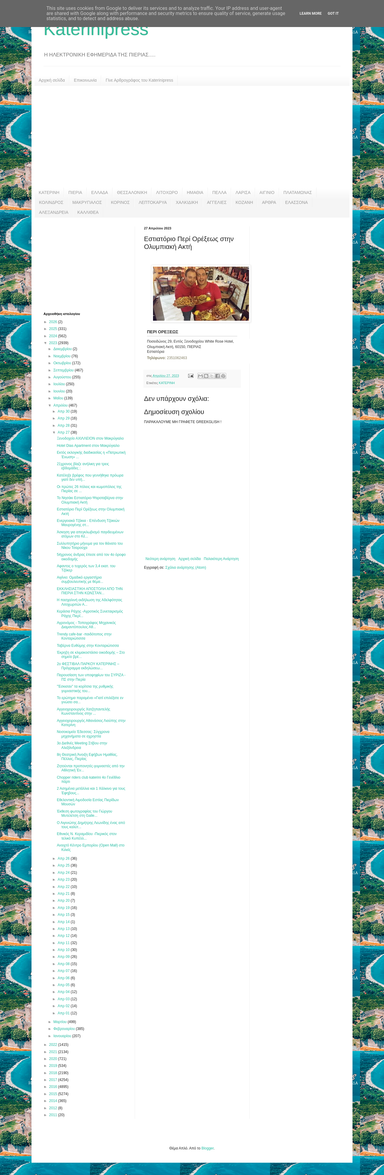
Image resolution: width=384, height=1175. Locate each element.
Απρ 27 (64, 432)
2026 (53, 322)
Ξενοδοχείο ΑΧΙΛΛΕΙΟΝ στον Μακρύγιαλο (90, 438)
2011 (53, 1115)
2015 (53, 1094)
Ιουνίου (59, 391)
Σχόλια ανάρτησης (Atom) (185, 567)
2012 (53, 1108)
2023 (53, 343)
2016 (53, 1087)
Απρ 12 (64, 936)
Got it (333, 13)
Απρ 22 (64, 887)
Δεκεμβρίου (63, 349)
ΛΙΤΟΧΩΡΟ (167, 192)
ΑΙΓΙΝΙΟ (267, 192)
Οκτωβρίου (62, 363)
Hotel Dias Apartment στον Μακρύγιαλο (88, 446)
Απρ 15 (64, 915)
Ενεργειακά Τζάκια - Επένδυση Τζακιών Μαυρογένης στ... (88, 523)
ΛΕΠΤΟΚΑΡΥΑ (153, 202)
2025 (53, 329)
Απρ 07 (64, 971)
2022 (53, 1045)
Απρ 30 (64, 411)
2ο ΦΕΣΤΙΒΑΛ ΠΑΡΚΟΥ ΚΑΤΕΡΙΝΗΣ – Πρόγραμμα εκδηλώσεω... (88, 666)
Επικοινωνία (85, 80)
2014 (53, 1101)
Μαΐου (58, 398)
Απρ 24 (64, 873)
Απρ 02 (64, 1006)
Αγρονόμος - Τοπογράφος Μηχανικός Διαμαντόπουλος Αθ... (86, 625)
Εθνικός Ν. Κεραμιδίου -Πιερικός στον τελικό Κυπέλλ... (86, 836)
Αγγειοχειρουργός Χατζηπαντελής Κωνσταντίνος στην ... (83, 711)
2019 (53, 1066)
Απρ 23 (64, 879)
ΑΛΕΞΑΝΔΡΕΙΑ (53, 212)
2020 (53, 1059)
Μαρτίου (60, 1022)
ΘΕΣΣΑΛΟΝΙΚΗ (132, 192)
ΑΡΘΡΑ (269, 202)
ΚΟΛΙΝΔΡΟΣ (51, 202)
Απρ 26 (64, 858)
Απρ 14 (64, 922)
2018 (53, 1073)
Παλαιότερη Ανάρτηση (221, 559)
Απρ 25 (64, 865)
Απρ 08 (64, 964)
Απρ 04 (64, 992)
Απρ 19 (64, 908)
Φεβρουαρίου (64, 1029)
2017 (53, 1080)
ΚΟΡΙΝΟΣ (120, 202)
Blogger (207, 1148)
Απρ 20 (64, 900)
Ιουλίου (59, 384)
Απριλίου (61, 405)
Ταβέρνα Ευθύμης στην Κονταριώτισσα (88, 646)
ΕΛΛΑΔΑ (99, 192)
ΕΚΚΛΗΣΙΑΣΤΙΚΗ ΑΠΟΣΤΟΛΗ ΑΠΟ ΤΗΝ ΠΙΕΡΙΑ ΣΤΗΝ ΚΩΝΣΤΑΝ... (90, 591)
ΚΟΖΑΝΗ (244, 202)
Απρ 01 (64, 1013)
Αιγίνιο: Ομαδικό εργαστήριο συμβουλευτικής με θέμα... (80, 579)
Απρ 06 (64, 978)
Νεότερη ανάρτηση (160, 559)
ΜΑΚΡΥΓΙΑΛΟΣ (87, 202)
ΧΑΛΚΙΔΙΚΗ (187, 202)
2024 (53, 336)
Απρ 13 (64, 929)
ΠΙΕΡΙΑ (75, 192)
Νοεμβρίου (62, 356)
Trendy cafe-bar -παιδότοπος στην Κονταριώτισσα (84, 636)
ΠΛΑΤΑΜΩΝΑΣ (298, 192)
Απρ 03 (64, 999)
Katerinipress (96, 29)
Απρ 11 (64, 943)
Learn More (311, 13)
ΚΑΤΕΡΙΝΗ (49, 192)
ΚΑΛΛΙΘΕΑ (88, 212)
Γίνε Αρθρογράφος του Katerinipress (139, 80)
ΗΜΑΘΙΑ (195, 192)
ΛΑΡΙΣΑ (243, 192)
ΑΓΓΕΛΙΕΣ (216, 202)
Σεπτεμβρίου (64, 370)
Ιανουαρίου (62, 1036)
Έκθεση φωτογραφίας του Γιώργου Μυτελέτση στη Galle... (84, 813)
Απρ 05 (64, 985)
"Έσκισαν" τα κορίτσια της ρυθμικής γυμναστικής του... (85, 688)
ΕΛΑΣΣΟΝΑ (296, 202)
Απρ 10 (64, 950)
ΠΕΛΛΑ (219, 192)
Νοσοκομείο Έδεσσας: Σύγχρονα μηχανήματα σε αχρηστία (83, 734)
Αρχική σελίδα (52, 80)
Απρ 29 (64, 418)
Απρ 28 (64, 425)
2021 (53, 1052)
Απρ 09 (64, 957)
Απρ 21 (64, 894)
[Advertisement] (192, 137)
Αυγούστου (62, 377)
